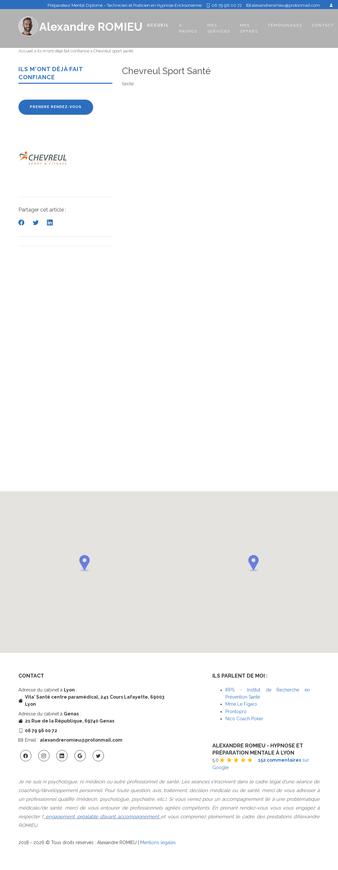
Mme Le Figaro (241, 704)
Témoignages (285, 25)
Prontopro (236, 711)
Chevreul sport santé (113, 51)
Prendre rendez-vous (56, 107)
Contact (323, 25)
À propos (188, 28)
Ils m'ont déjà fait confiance (63, 51)
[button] (84, 563)
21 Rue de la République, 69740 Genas (69, 720)
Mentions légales (158, 842)
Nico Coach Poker (244, 718)
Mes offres (249, 28)
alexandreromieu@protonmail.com (286, 5)
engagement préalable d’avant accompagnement (102, 817)
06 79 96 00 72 (224, 5)
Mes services (218, 28)
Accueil (158, 24)
